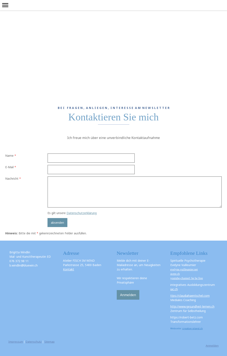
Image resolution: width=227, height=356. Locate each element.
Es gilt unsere (72, 213)
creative (187, 328)
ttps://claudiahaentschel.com (190, 296)
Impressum (15, 341)
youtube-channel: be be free (186, 278)
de (175, 274)
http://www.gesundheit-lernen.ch (192, 306)
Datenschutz (34, 341)
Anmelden (128, 295)
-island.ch (197, 328)
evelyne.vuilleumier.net (184, 269)
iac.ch (174, 289)
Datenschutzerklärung (82, 213)
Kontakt (68, 269)
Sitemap (49, 341)
